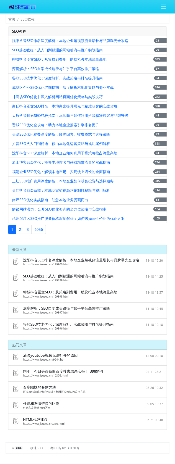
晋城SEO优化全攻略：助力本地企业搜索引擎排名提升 (55, 124)
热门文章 (19, 344)
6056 (38, 229)
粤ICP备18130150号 (64, 448)
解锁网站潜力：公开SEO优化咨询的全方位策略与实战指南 (59, 209)
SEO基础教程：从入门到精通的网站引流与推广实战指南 (57, 50)
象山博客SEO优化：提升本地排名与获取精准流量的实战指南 (61, 162)
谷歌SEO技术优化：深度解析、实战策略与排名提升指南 (57, 78)
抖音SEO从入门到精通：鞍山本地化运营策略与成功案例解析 (61, 143)
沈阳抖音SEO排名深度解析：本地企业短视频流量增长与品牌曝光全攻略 (70, 40)
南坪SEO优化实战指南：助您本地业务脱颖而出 (50, 199)
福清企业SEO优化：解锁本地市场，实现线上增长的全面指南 (61, 171)
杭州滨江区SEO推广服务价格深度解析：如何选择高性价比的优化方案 (68, 218)
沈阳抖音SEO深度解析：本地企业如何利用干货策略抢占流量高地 (64, 153)
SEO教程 (28, 19)
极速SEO (36, 448)
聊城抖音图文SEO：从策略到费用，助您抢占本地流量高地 (59, 59)
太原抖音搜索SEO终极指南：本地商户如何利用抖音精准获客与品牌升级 (70, 115)
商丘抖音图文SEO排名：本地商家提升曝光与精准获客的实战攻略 (64, 106)
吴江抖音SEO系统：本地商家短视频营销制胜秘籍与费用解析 (61, 190)
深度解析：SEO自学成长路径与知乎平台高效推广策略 (55, 68)
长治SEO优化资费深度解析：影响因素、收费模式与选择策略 (61, 134)
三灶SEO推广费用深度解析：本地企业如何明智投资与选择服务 (63, 181)
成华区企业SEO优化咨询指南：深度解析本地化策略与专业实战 (63, 87)
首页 (11, 19)
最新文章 (19, 249)
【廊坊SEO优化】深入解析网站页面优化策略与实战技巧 (57, 96)
